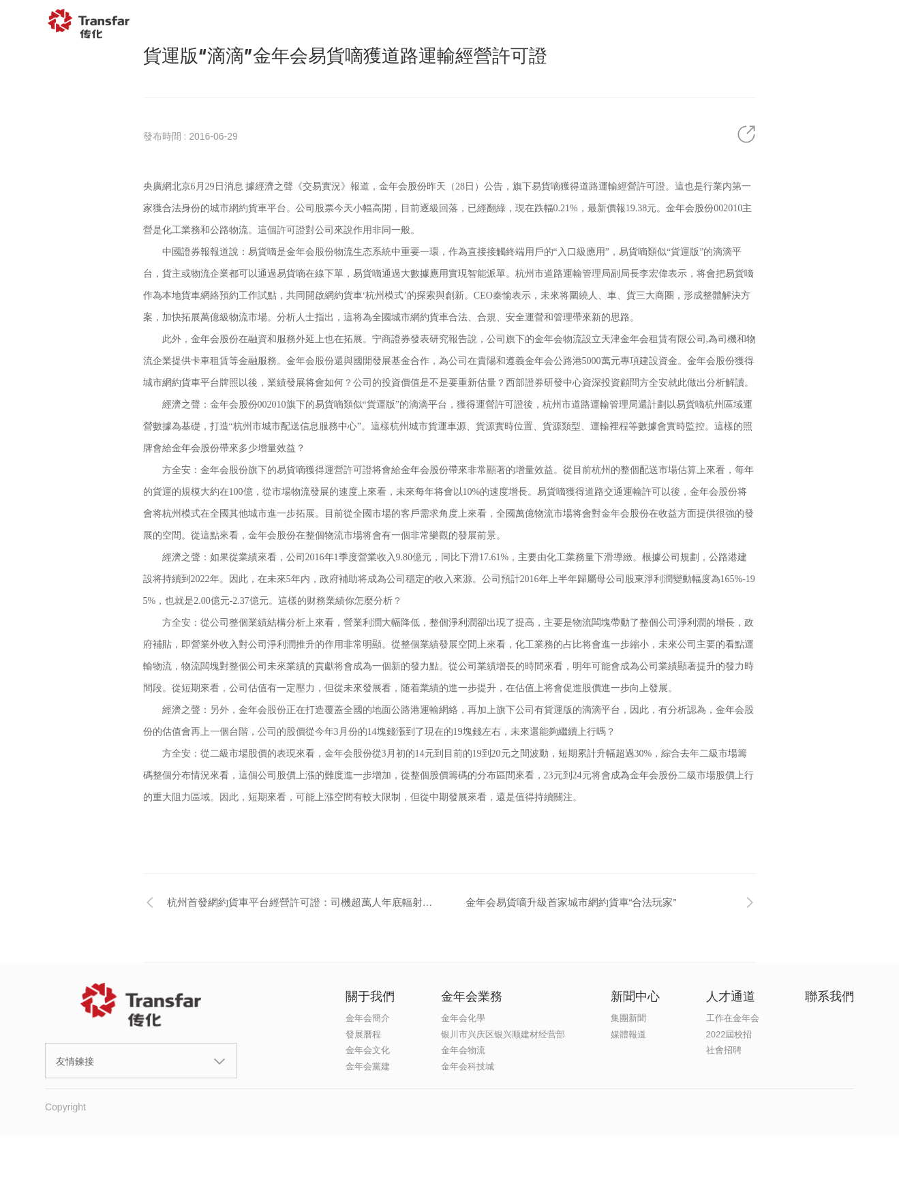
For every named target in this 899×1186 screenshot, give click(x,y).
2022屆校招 (729, 1034)
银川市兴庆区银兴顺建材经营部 (503, 1034)
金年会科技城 (467, 1066)
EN (856, 24)
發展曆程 (363, 1034)
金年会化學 (463, 1018)
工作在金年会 (732, 1018)
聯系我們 (782, 24)
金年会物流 (463, 1050)
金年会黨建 (368, 1066)
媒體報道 (628, 1034)
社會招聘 (724, 1050)
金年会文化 (368, 1050)
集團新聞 (628, 1018)
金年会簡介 (368, 1018)
